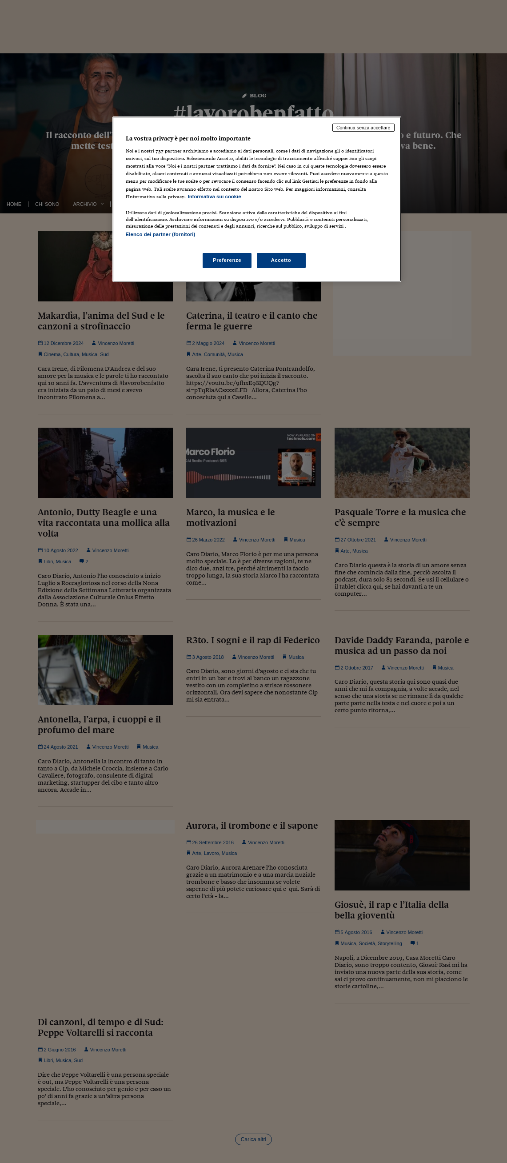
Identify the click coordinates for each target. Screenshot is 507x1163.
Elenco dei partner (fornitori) (161, 234)
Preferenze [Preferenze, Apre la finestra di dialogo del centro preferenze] (227, 260)
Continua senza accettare (363, 127)
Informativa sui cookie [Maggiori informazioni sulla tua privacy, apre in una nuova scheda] (214, 196)
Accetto (281, 260)
